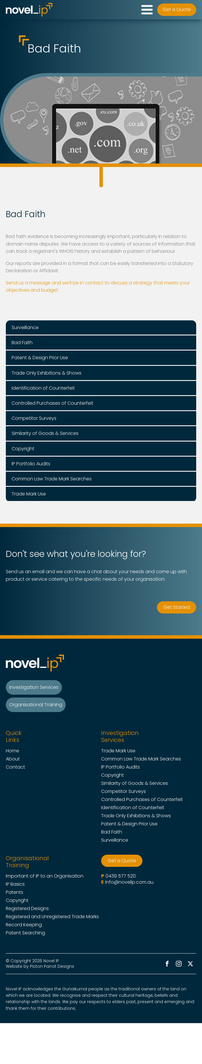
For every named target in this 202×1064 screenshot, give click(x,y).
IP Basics (15, 884)
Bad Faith (111, 832)
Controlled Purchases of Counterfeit (142, 799)
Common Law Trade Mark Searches (141, 759)
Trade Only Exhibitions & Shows (136, 816)
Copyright (112, 775)
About (13, 759)
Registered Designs (27, 908)
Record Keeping (24, 925)
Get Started (176, 607)
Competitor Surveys (123, 791)
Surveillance (114, 840)
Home (12, 751)
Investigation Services (33, 687)
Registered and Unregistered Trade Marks (52, 916)
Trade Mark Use (118, 751)
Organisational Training (35, 704)
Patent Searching (25, 933)
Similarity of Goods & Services (134, 783)
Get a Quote (176, 9)
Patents (14, 892)
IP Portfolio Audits (120, 767)
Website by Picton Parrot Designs (40, 966)
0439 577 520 (121, 876)
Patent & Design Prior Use (129, 824)
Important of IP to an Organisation (44, 876)
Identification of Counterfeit (132, 807)
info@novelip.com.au (129, 882)
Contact (15, 767)
